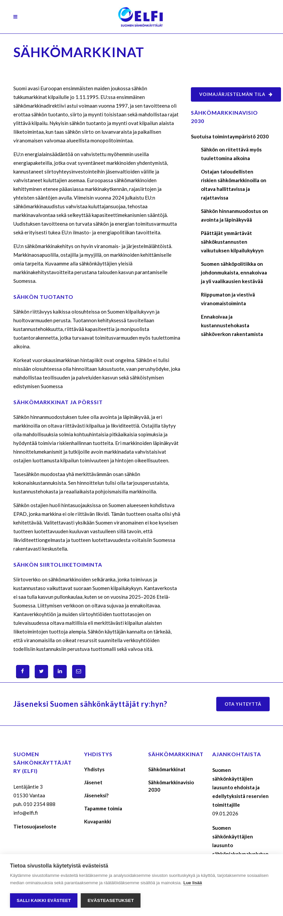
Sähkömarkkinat (167, 769)
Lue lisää (192, 882)
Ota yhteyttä (243, 703)
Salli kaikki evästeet (44, 900)
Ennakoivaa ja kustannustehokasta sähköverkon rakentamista (232, 325)
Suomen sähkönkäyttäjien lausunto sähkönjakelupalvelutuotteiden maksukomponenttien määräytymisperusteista (240, 854)
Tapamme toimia (103, 808)
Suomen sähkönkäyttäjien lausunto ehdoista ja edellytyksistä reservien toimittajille (240, 787)
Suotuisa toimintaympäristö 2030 (230, 136)
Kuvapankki (97, 821)
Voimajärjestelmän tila (236, 94)
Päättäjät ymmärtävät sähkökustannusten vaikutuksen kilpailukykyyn (232, 241)
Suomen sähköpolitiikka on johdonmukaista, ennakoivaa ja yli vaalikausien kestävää (234, 272)
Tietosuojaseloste (34, 826)
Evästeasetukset (110, 900)
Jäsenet (93, 782)
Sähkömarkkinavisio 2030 (171, 786)
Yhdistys (94, 769)
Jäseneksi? (96, 795)
